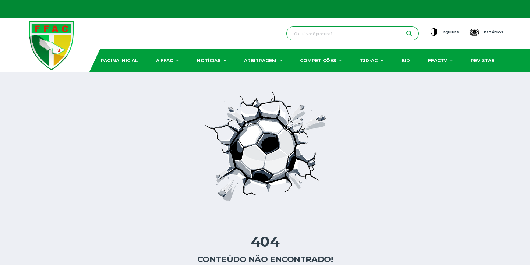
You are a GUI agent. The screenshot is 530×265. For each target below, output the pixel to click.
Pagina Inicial (119, 60)
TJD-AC (369, 60)
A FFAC (164, 60)
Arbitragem (260, 60)
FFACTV (437, 60)
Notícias (208, 60)
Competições (318, 60)
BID (406, 60)
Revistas (482, 60)
